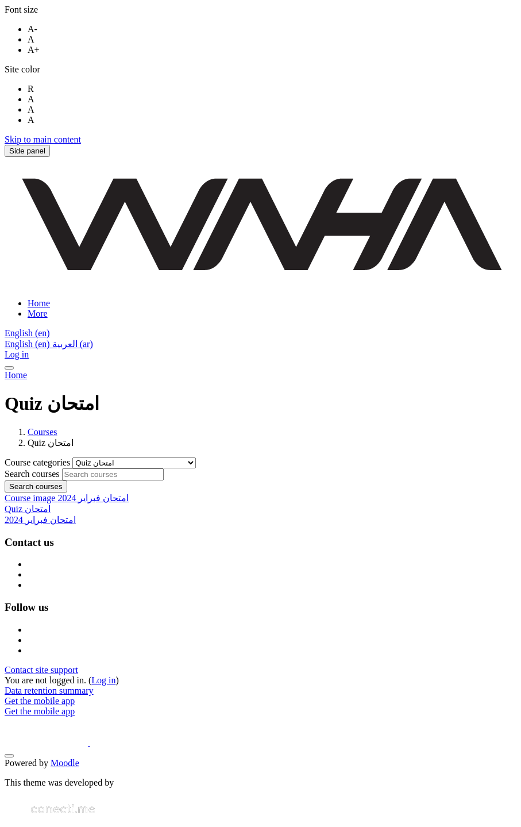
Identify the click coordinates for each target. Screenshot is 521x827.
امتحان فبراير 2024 (40, 520)
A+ (34, 50)
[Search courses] (113, 474)
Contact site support (41, 670)
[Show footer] (9, 755)
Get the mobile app (40, 701)
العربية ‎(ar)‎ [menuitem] (72, 344)
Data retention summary (49, 690)
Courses (42, 432)
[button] (27, 333)
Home (16, 375)
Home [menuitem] (39, 303)
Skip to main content (43, 139)
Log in (17, 354)
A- (32, 29)
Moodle (65, 763)
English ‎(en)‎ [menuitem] (28, 344)
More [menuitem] (38, 313)
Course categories (38, 462)
